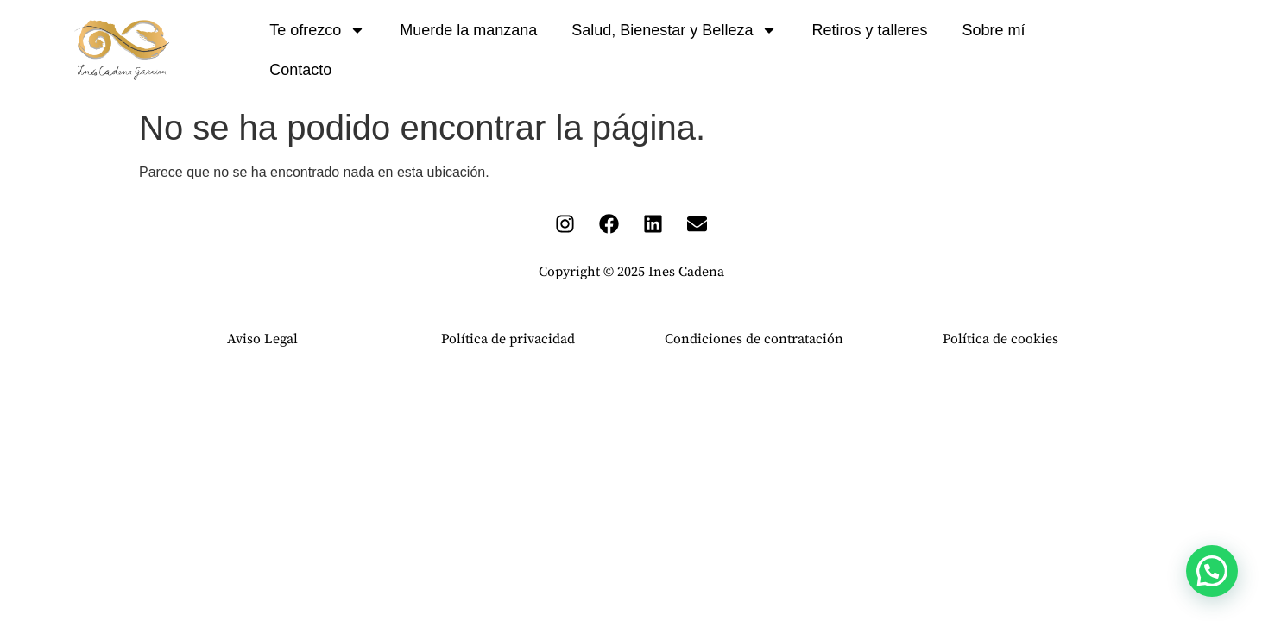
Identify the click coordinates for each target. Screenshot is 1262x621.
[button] (1212, 571)
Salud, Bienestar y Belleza (674, 30)
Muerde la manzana (468, 30)
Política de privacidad (508, 339)
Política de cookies (1000, 339)
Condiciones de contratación (754, 339)
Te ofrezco (317, 30)
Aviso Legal (262, 339)
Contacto (300, 69)
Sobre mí (993, 30)
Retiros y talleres (869, 30)
